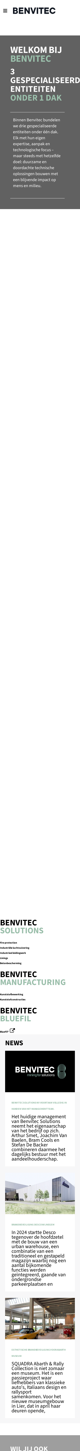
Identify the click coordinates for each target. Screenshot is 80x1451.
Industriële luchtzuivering (14, 948)
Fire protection (8, 943)
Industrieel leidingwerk (13, 953)
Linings (4, 958)
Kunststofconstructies (12, 999)
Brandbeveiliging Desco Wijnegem (33, 1225)
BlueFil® (4, 1032)
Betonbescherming (10, 963)
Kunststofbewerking (11, 994)
